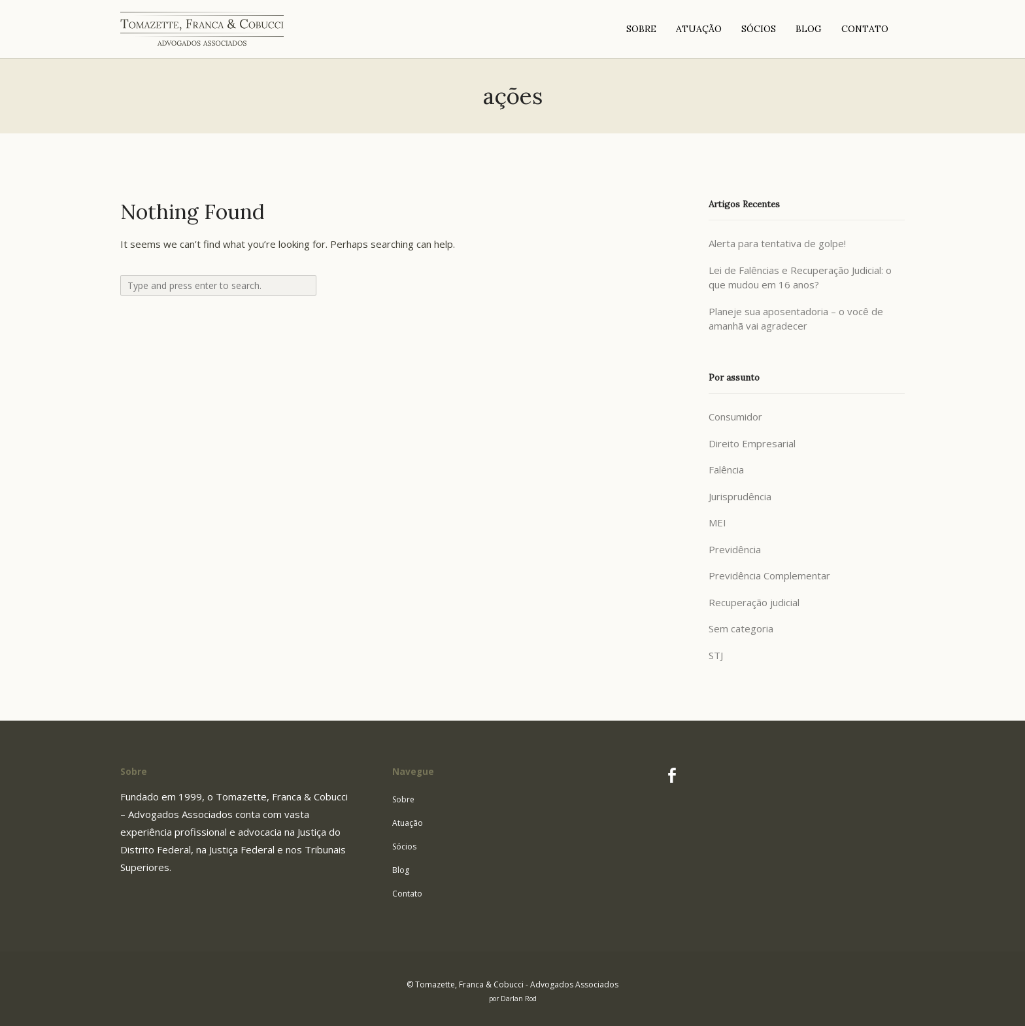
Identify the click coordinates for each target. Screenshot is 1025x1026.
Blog (400, 870)
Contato (407, 893)
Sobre (403, 799)
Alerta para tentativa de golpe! (777, 243)
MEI (717, 522)
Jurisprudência (740, 496)
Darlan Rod (519, 998)
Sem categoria (741, 628)
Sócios (404, 846)
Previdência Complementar (769, 575)
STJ (716, 655)
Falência (726, 469)
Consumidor (735, 416)
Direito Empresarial (752, 443)
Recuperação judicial (754, 602)
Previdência (735, 549)
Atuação (407, 823)
